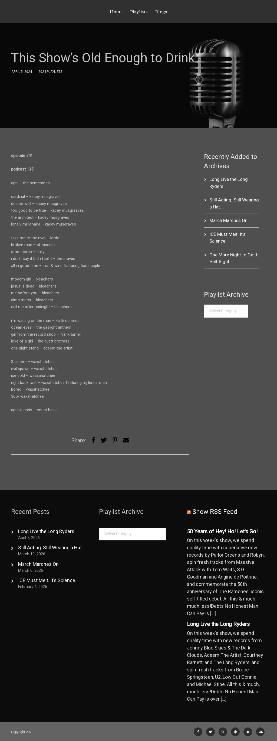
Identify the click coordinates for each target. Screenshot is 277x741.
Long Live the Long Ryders (46, 531)
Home (116, 11)
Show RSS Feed (215, 511)
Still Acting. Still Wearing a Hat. (50, 547)
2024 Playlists (50, 72)
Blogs (161, 11)
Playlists (139, 11)
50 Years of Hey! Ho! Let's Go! (222, 531)
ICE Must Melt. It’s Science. (47, 580)
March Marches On (228, 220)
